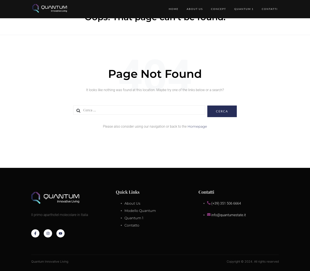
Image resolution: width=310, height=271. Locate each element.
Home (172, 9)
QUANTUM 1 (243, 9)
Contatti (270, 9)
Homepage (197, 126)
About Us (193, 9)
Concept (217, 9)
